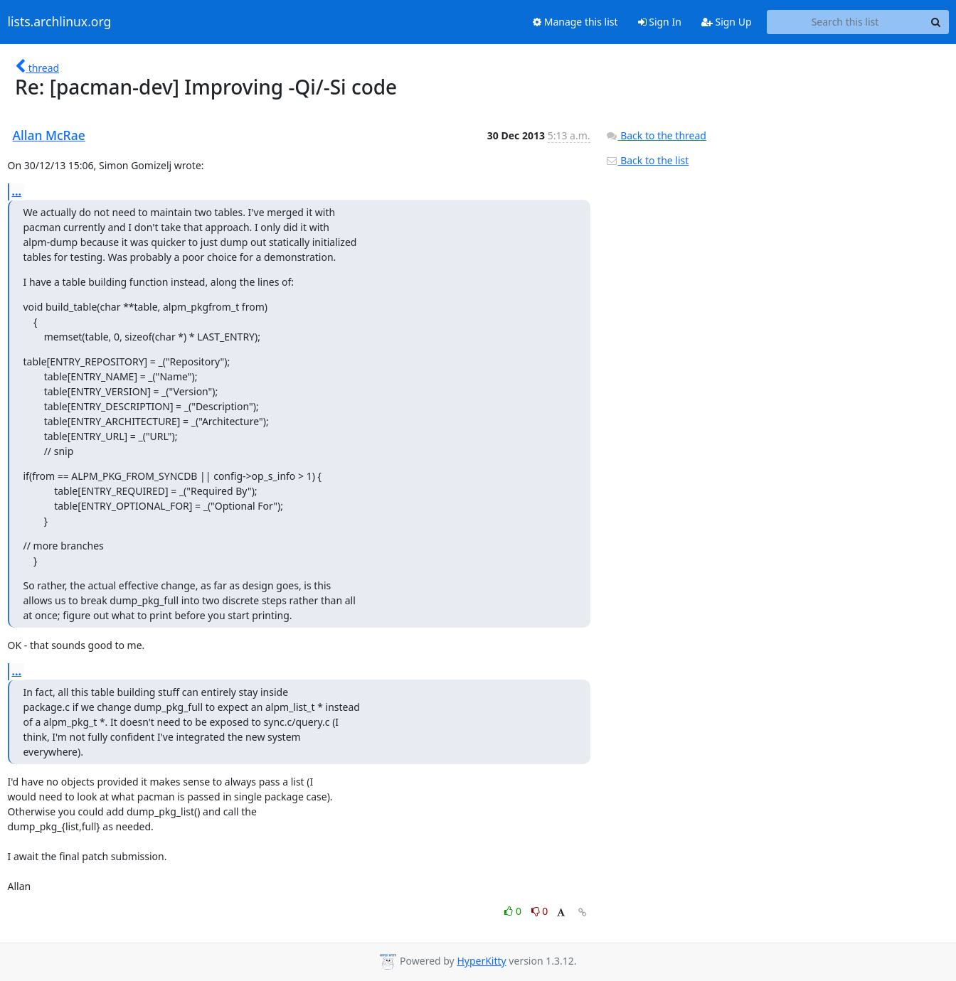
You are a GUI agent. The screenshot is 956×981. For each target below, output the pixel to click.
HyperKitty (481, 960)
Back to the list (647, 160)
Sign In (659, 21)
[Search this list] (845, 22)
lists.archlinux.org (60, 22)
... (17, 191)
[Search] (936, 22)
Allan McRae (49, 135)
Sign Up (726, 21)
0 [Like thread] (514, 911)
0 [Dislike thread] (539, 911)
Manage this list (575, 21)
